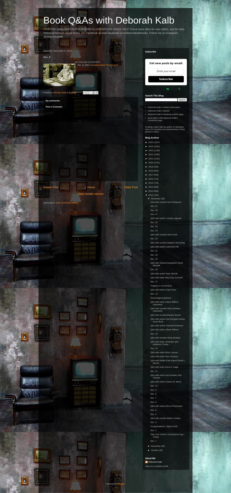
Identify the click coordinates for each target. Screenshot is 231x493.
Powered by (166, 88)
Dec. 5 (153, 410)
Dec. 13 (154, 334)
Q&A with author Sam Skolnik (164, 273)
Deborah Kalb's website (159, 111)
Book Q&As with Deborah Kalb (108, 20)
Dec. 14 (154, 294)
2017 (151, 175)
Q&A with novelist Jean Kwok (163, 234)
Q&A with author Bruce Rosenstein (166, 406)
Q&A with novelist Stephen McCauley (167, 243)
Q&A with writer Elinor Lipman (164, 352)
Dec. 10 (154, 386)
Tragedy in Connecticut (161, 286)
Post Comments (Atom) (67, 203)
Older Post (131, 187)
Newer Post (50, 187)
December (156, 198)
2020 (151, 162)
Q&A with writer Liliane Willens (164, 329)
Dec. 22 (154, 238)
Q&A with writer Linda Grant (163, 290)
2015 (151, 183)
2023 (151, 150)
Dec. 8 (153, 394)
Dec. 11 (154, 371)
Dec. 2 (153, 430)
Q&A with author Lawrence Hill (164, 247)
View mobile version (90, 193)
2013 (151, 191)
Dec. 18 (154, 269)
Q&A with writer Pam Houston (164, 356)
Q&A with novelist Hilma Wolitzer (165, 338)
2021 (151, 158)
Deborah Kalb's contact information (164, 107)
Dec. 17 (154, 281)
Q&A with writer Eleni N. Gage (164, 367)
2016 (151, 179)
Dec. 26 (154, 222)
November (156, 446)
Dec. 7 (153, 398)
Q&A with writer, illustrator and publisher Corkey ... (164, 343)
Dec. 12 (154, 348)
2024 (151, 146)
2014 (151, 187)
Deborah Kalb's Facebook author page (165, 114)
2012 (151, 195)
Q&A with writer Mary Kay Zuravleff (166, 277)
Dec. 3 (153, 422)
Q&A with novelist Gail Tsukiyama (165, 202)
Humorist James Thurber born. (104, 65)
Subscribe (166, 79)
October (155, 450)
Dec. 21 (154, 251)
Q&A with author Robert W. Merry (165, 382)
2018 (151, 171)
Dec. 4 (153, 414)
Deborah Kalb (155, 462)
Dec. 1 (153, 441)
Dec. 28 (154, 210)
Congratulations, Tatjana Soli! (163, 426)
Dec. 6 (153, 402)
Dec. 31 (154, 206)
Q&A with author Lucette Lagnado (165, 218)
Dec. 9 (153, 390)
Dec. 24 (154, 226)
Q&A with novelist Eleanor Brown (165, 315)
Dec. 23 (154, 230)
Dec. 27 (154, 214)
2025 (151, 142)
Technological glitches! (160, 298)
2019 (151, 167)
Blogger (120, 484)
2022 (151, 154)
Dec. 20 (154, 255)
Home (91, 187)
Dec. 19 (154, 259)
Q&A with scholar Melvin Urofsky (165, 418)
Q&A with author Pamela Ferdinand (166, 325)
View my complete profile (156, 466)
